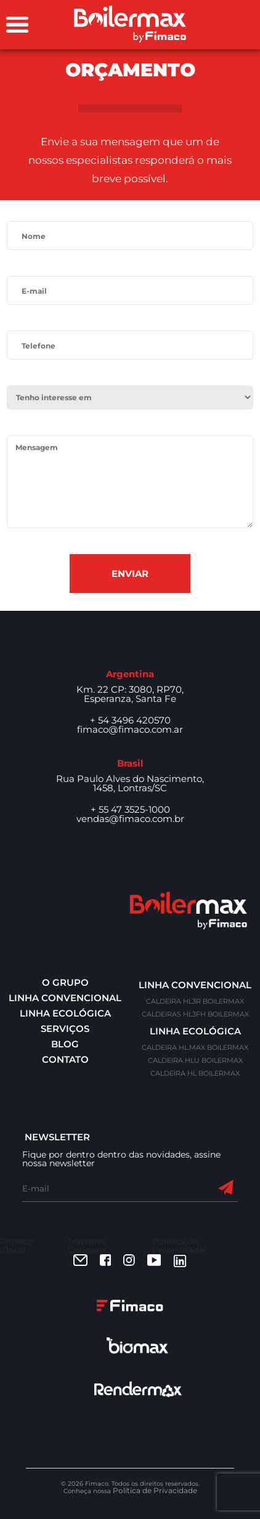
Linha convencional (65, 998)
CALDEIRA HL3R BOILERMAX (195, 1001)
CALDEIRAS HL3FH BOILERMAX (195, 1014)
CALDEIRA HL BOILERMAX (195, 1073)
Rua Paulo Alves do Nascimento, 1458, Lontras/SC (130, 783)
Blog (65, 1044)
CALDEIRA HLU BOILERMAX (195, 1060)
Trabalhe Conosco (86, 1245)
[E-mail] (119, 1188)
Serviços (65, 1028)
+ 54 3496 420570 (130, 720)
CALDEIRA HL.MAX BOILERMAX (195, 1047)
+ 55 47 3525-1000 (130, 809)
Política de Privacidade (178, 1245)
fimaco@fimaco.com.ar (130, 729)
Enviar (130, 573)
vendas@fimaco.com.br (130, 818)
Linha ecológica (65, 1013)
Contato (65, 1059)
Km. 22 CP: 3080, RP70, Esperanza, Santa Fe (130, 693)
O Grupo (65, 982)
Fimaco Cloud (16, 1245)
